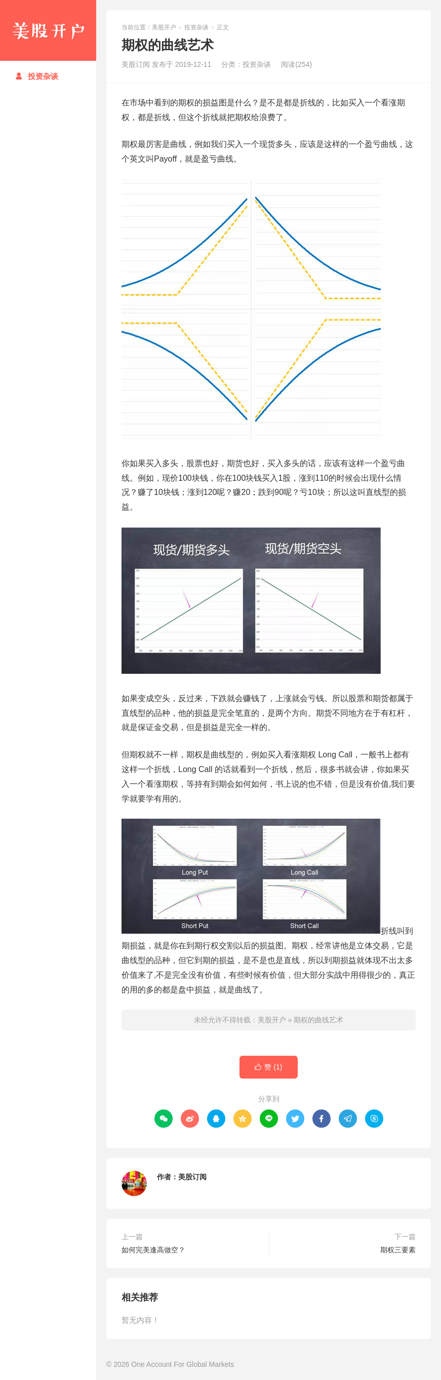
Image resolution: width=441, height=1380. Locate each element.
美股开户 (48, 30)
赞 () (268, 1067)
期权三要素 (398, 1250)
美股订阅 (192, 1177)
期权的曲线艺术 (318, 1020)
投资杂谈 (36, 76)
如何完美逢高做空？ (153, 1250)
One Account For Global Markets (182, 1364)
